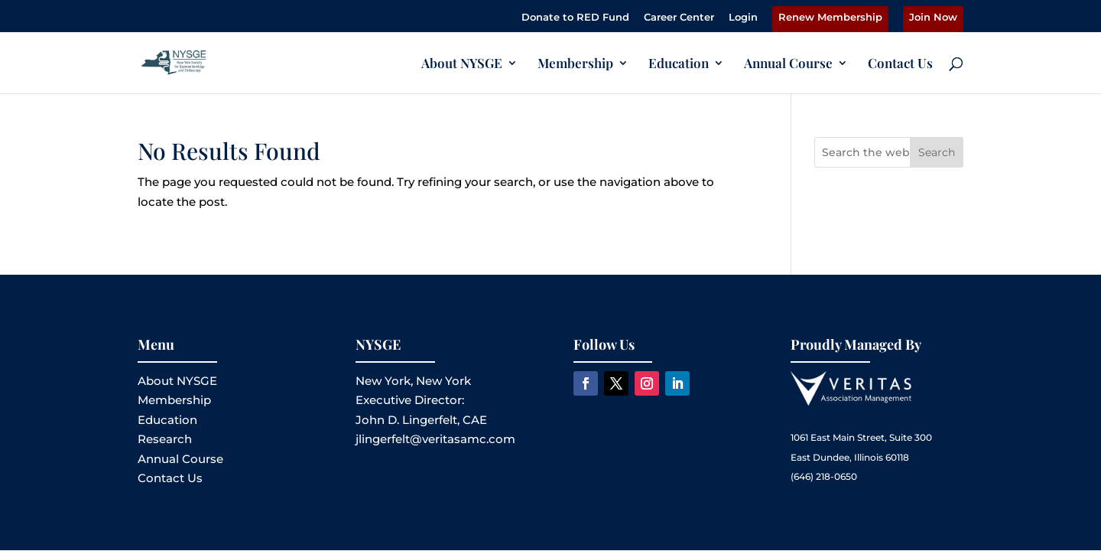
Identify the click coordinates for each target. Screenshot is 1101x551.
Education (678, 64)
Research (165, 439)
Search (936, 152)
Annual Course (788, 64)
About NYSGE (461, 64)
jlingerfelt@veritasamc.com (435, 439)
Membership (575, 64)
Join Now (933, 17)
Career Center (679, 17)
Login (743, 17)
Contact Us (900, 64)
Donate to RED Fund (575, 17)
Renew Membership (830, 17)
